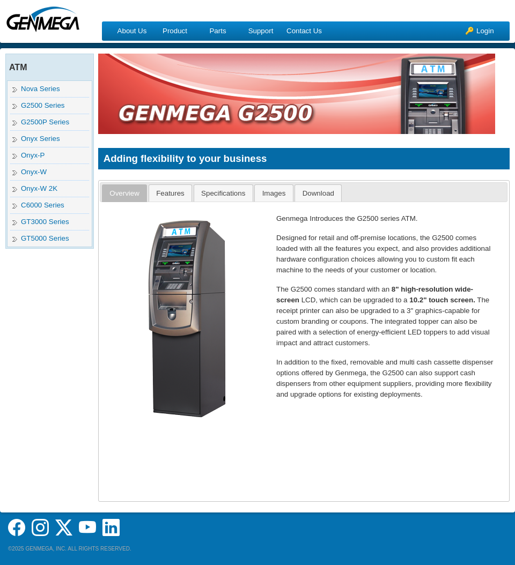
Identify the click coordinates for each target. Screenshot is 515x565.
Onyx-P (33, 155)
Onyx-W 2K (39, 188)
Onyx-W (34, 172)
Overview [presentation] (124, 193)
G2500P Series (45, 122)
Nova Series (40, 89)
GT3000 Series (45, 222)
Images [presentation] (274, 193)
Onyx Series (40, 139)
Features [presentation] (170, 193)
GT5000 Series (45, 238)
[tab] (124, 193)
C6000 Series (42, 205)
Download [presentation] (318, 193)
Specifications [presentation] (223, 193)
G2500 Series (43, 105)
